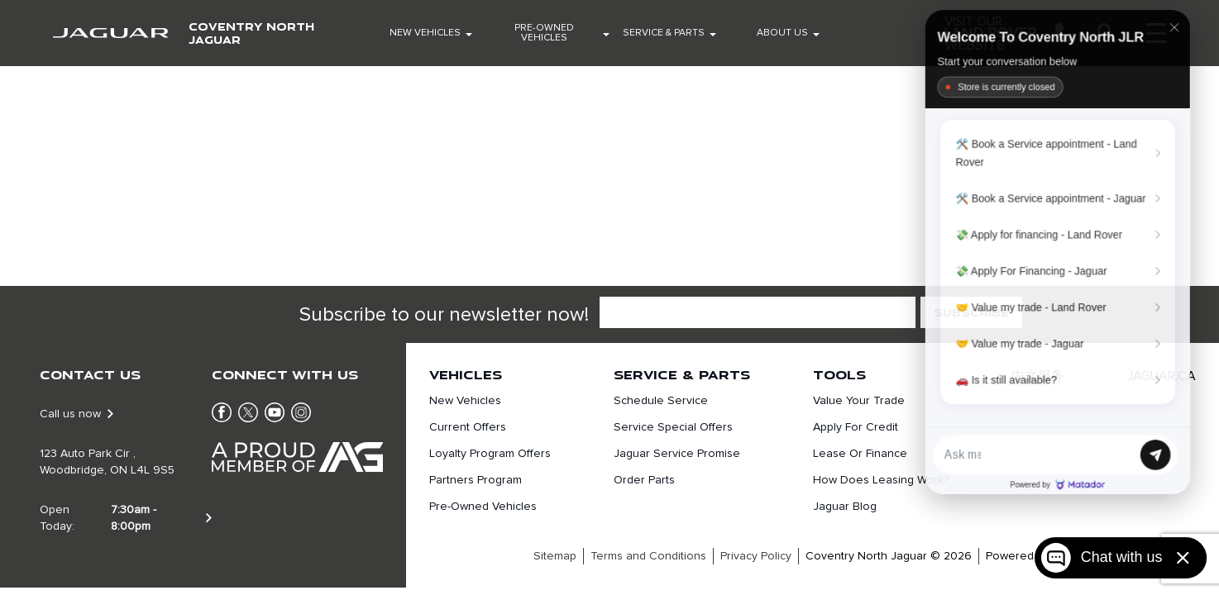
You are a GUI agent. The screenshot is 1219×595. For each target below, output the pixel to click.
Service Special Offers (673, 427)
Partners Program (475, 480)
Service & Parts (664, 33)
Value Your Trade (859, 401)
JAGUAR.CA (1161, 376)
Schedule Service (661, 401)
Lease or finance (860, 453)
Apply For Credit (855, 427)
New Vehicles (425, 33)
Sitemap (554, 556)
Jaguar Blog (845, 506)
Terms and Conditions (648, 556)
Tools (839, 374)
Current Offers (467, 427)
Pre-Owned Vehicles (544, 33)
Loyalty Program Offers (490, 453)
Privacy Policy (755, 556)
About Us (782, 33)
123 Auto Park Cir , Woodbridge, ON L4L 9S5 (107, 462)
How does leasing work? (881, 480)
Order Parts (644, 480)
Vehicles (465, 374)
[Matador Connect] (1058, 252)
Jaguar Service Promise (677, 453)
